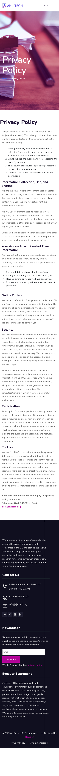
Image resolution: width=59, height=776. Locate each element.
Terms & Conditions (38, 733)
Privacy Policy (18, 733)
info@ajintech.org (18, 595)
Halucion (29, 727)
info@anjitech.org (11, 506)
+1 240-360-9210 (18, 587)
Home (5, 78)
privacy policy (35, 655)
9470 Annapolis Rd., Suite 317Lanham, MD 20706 (25, 577)
